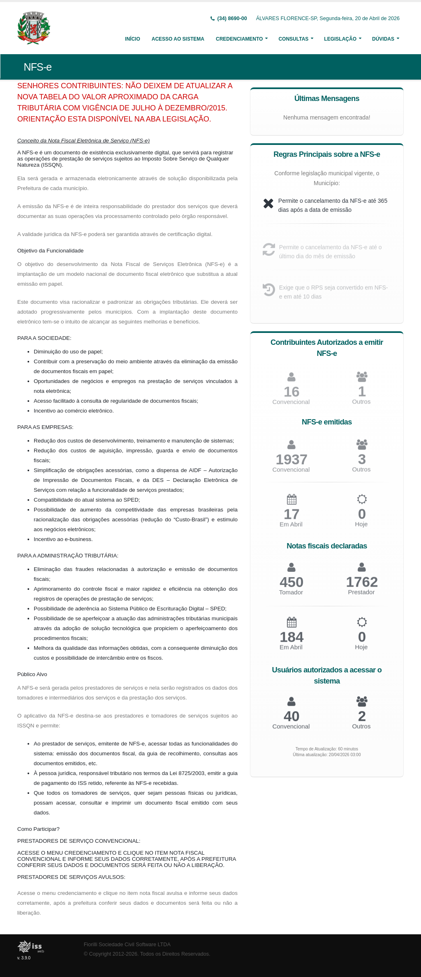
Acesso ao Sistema (178, 39)
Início (132, 39)
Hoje (361, 528)
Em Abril (291, 528)
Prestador (361, 596)
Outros (361, 473)
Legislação (340, 39)
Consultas (293, 39)
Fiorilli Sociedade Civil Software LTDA (127, 944)
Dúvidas (383, 39)
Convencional (291, 473)
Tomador (291, 596)
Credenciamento (239, 39)
